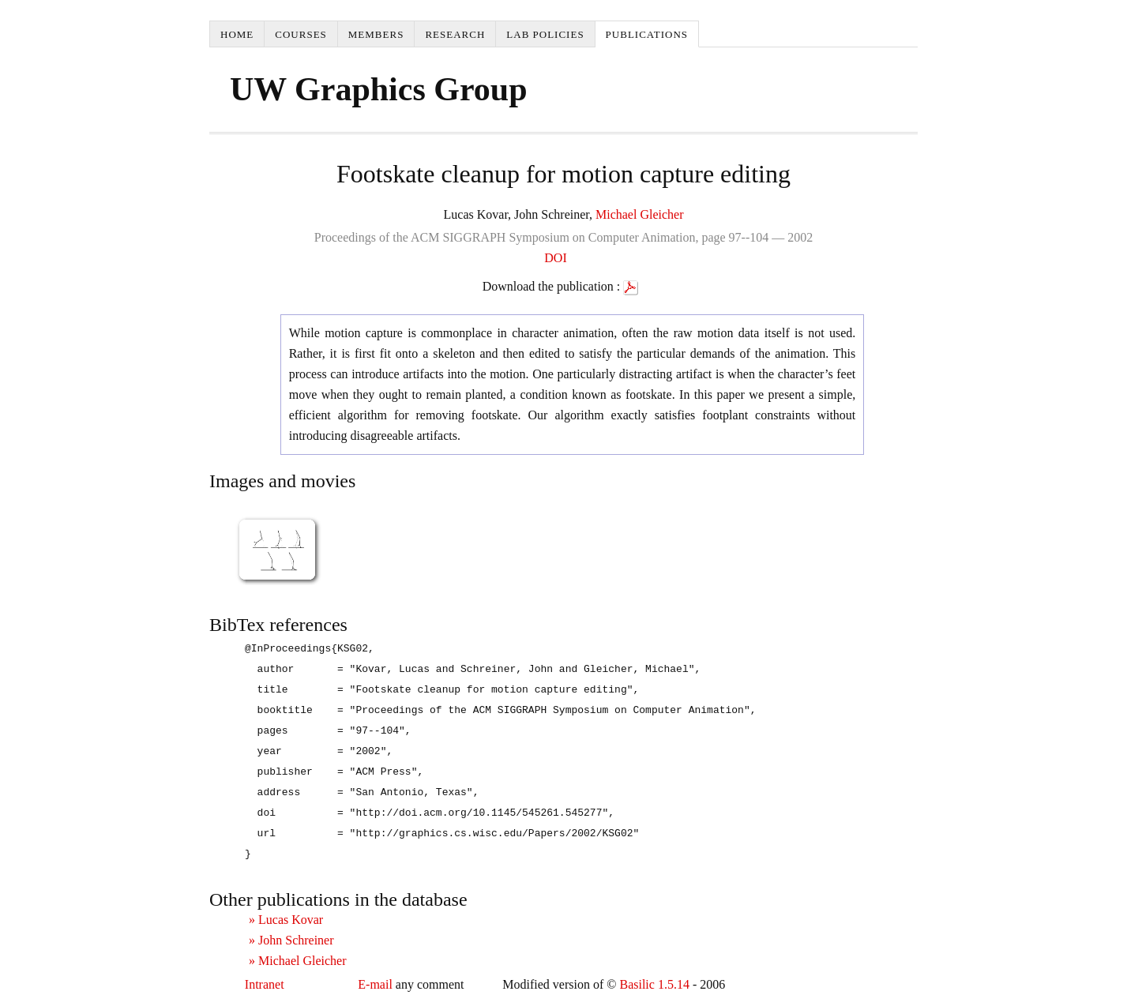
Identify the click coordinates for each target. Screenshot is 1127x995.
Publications (647, 34)
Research (455, 34)
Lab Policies (545, 34)
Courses (301, 34)
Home (237, 34)
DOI (555, 258)
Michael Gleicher (639, 214)
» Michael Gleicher (298, 960)
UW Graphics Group (379, 89)
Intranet (264, 984)
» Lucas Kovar (286, 919)
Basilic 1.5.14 (654, 984)
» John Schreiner (291, 940)
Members (376, 34)
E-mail (375, 984)
